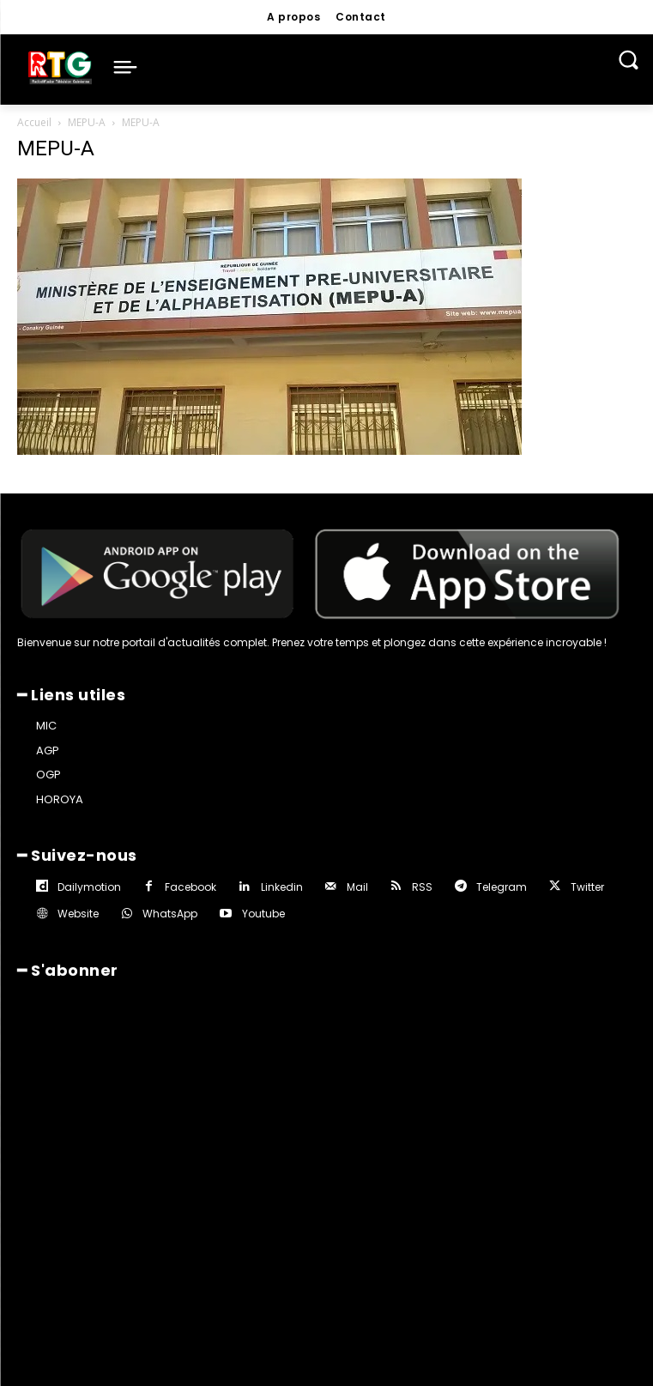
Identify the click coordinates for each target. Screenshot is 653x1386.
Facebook (190, 887)
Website (78, 913)
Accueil (34, 122)
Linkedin (282, 887)
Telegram (501, 887)
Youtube (263, 913)
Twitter (587, 887)
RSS (422, 887)
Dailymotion (89, 887)
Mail (357, 887)
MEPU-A (87, 122)
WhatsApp (169, 913)
